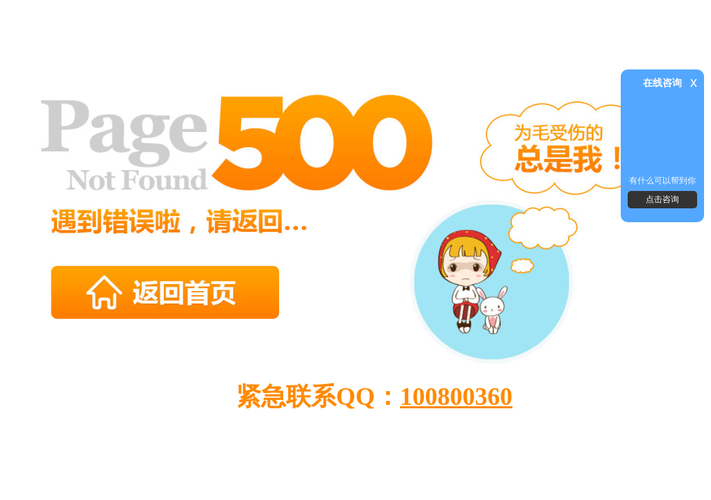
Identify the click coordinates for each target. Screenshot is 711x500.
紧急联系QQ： (374, 396)
